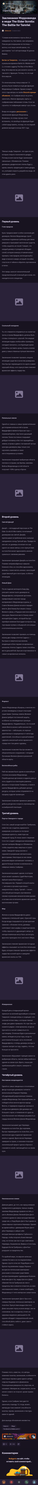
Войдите (13, 1458)
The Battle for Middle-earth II (11, 1429)
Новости (5, 1426)
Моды (13, 1426)
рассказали (21, 111)
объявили (6, 96)
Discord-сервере (29, 92)
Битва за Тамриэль (10, 60)
